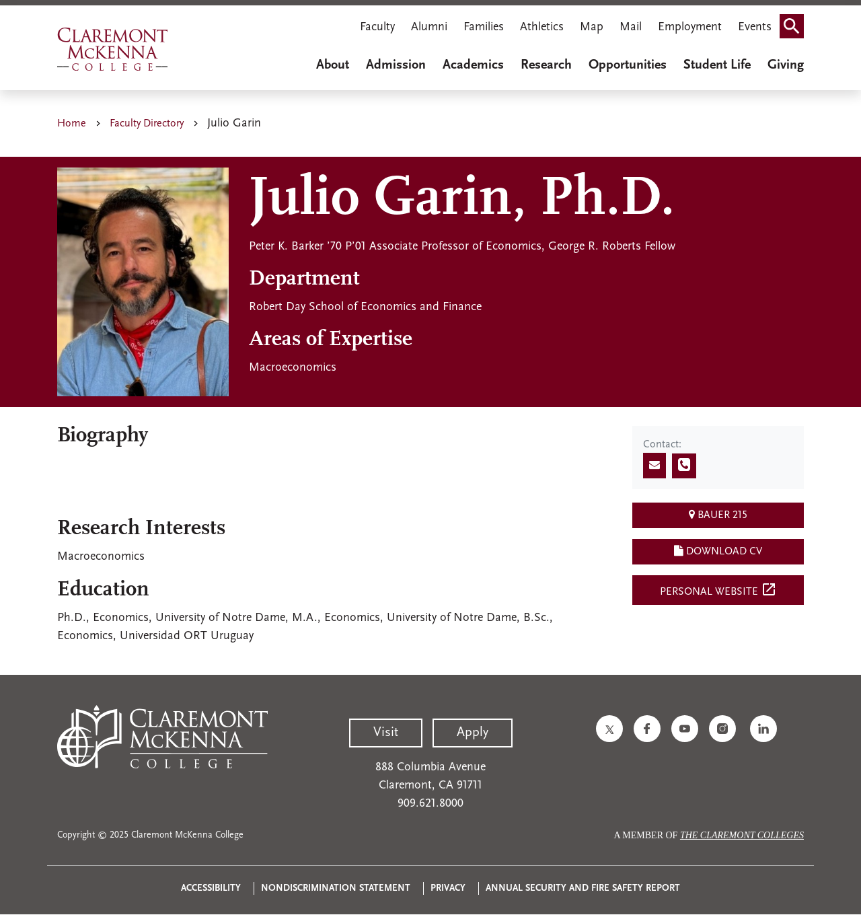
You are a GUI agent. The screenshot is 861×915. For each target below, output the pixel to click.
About (332, 65)
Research (546, 65)
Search (796, 21)
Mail (631, 27)
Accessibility (211, 888)
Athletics (542, 27)
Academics (473, 65)
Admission (396, 65)
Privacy (447, 888)
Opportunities (628, 65)
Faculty (377, 27)
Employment (690, 27)
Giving (786, 65)
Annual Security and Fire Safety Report (583, 888)
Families (483, 27)
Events (755, 27)
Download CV (718, 551)
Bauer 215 (718, 515)
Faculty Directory (147, 123)
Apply (472, 732)
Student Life (717, 65)
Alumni (429, 27)
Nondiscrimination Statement (335, 888)
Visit (385, 732)
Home (71, 123)
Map (591, 27)
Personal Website (718, 589)
